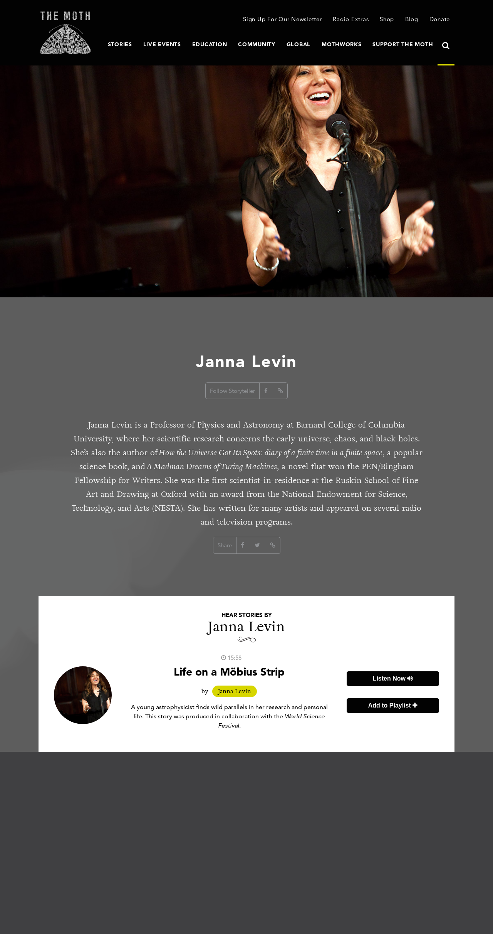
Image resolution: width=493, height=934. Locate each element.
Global (299, 44)
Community (256, 44)
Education (209, 44)
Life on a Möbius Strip (229, 671)
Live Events (162, 44)
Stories (120, 44)
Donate (439, 19)
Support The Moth (402, 44)
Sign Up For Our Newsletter (282, 19)
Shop (387, 19)
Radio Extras (351, 19)
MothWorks (342, 44)
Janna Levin (234, 691)
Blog (411, 19)
